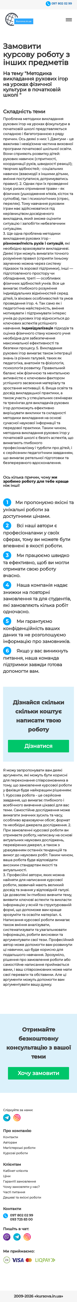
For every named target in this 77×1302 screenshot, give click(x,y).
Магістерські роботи (19, 1148)
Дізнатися (38, 746)
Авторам (10, 1142)
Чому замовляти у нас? (21, 1187)
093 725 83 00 (21, 1219)
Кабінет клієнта (15, 1171)
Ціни (6, 1176)
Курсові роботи (15, 1153)
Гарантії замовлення (19, 1181)
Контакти (10, 1137)
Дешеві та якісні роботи (22, 1197)
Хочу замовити (38, 1073)
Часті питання (14, 1192)
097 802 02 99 (61, 3)
